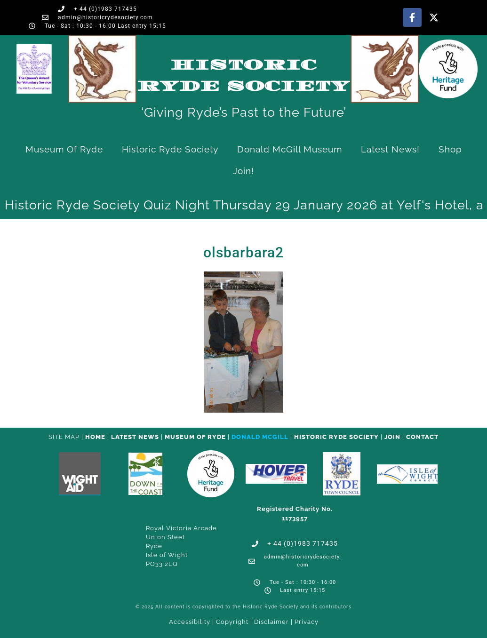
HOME (95, 436)
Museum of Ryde (64, 149)
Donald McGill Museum (289, 149)
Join (392, 436)
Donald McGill (260, 436)
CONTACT (422, 436)
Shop (450, 149)
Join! (243, 171)
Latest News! (390, 149)
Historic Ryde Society (170, 149)
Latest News (135, 436)
